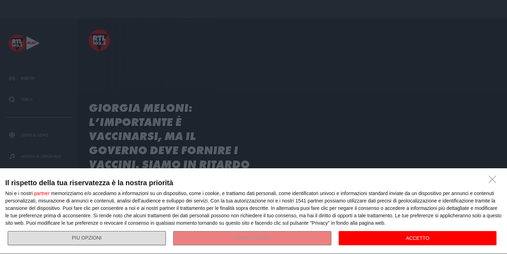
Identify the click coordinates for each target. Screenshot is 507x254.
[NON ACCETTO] (494, 181)
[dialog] (253, 211)
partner (42, 193)
